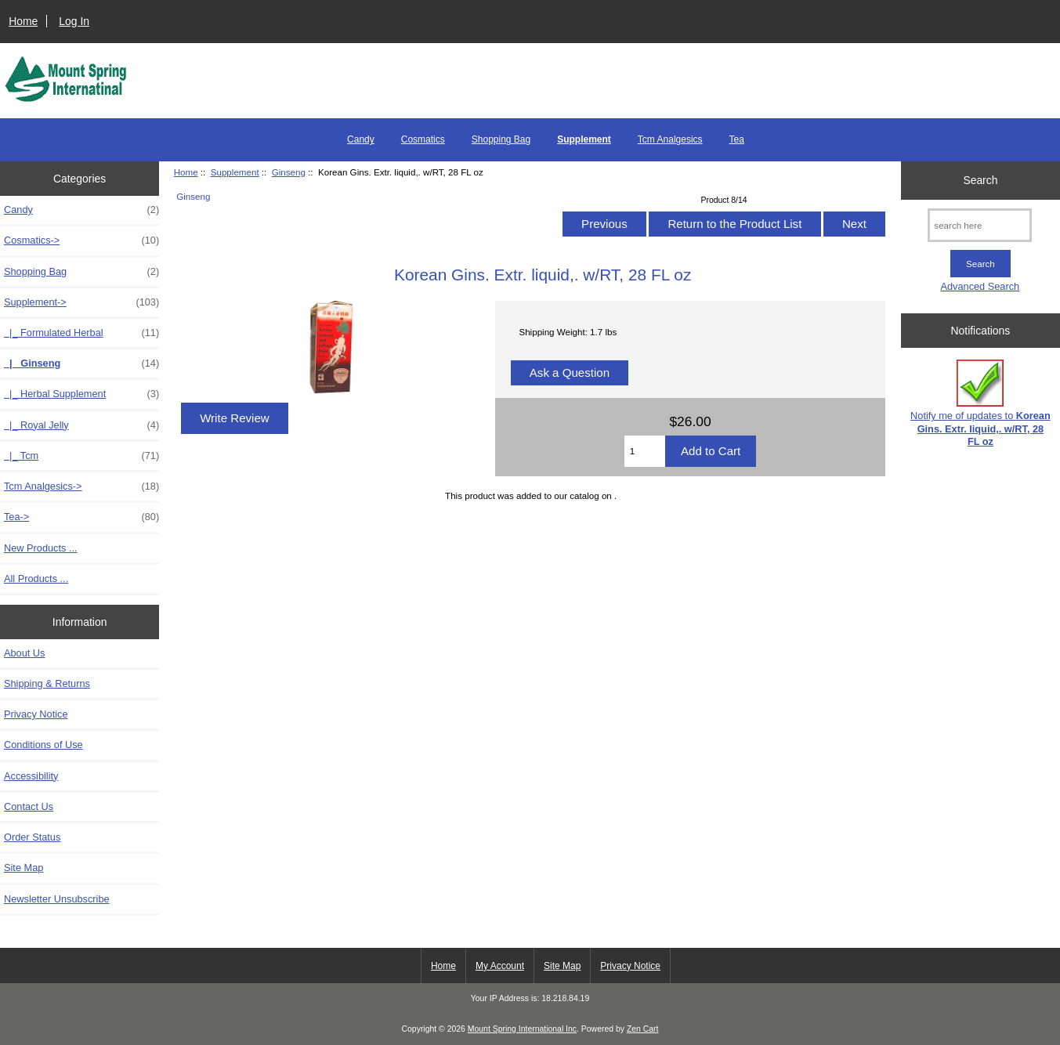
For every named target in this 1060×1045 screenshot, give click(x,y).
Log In (74, 21)
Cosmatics (423, 139)
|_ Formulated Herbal (81, 333)
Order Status (32, 837)
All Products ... (36, 578)
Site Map (23, 867)
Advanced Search (980, 286)
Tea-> (81, 517)
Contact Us (28, 806)
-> (81, 302)
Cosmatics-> (81, 240)
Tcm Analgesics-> (81, 486)
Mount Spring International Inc (522, 1029)
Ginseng (289, 172)
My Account (500, 965)
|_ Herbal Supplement (81, 394)
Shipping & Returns (47, 683)
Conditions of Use (43, 744)
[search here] (980, 225)
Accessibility (31, 776)
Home (23, 21)
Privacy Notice (35, 714)
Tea (736, 139)
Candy (360, 139)
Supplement (235, 172)
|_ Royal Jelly (81, 425)
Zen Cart (643, 1029)
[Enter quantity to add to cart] (644, 451)
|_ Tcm (81, 456)
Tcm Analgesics (670, 139)
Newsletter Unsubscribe (57, 899)
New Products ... (41, 548)
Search (980, 180)
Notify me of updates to (980, 403)
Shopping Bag (501, 139)
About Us (24, 653)
